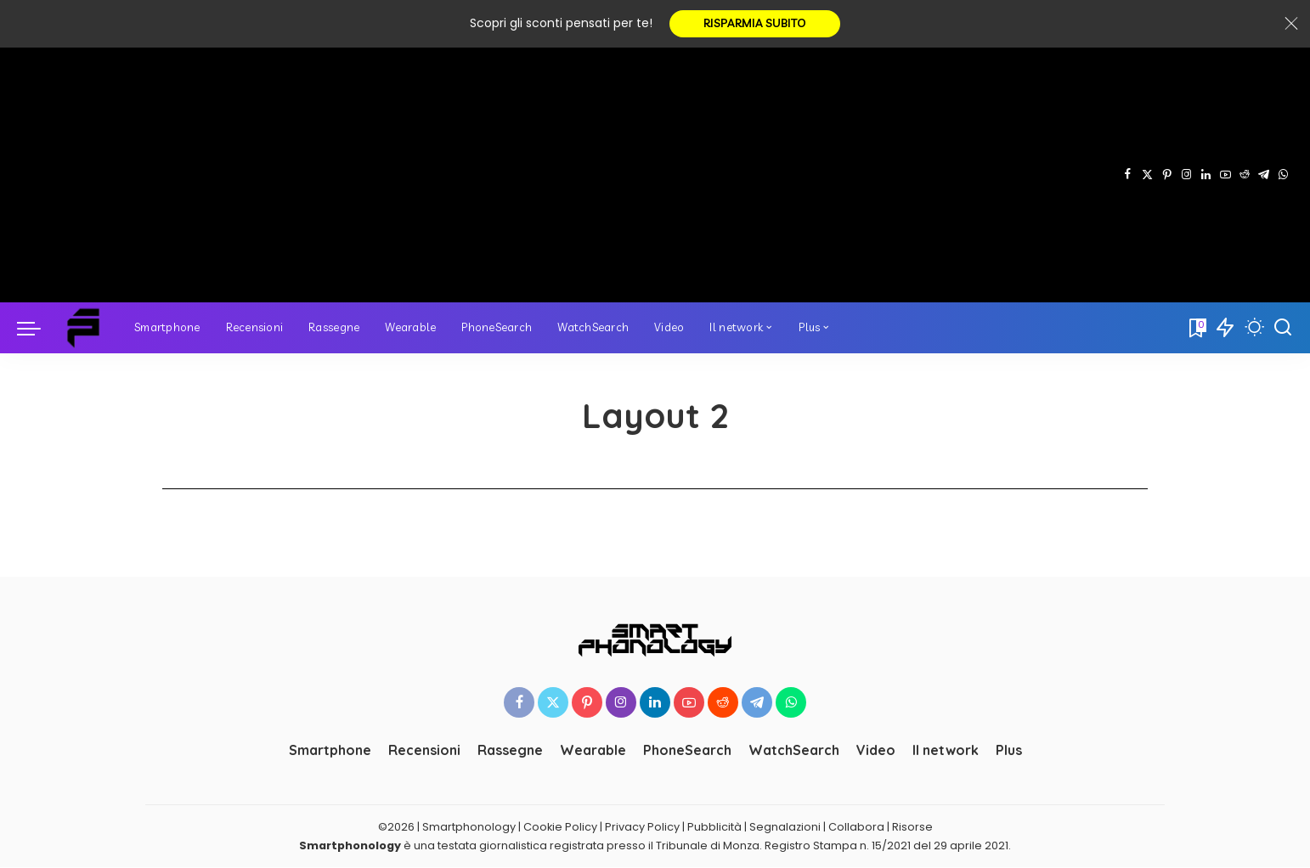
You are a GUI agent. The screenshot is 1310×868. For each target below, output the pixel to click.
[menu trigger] (37, 327)
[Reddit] (1244, 175)
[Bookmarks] (1196, 327)
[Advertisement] (567, 175)
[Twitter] (1147, 175)
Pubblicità (714, 827)
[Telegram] (1263, 175)
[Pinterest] (1167, 175)
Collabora (856, 827)
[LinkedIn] (1206, 175)
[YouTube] (1225, 175)
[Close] (1291, 23)
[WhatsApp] (1283, 175)
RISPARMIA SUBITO (754, 24)
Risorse (912, 827)
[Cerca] (1283, 327)
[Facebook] (1128, 175)
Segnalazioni (785, 827)
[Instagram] (1186, 175)
